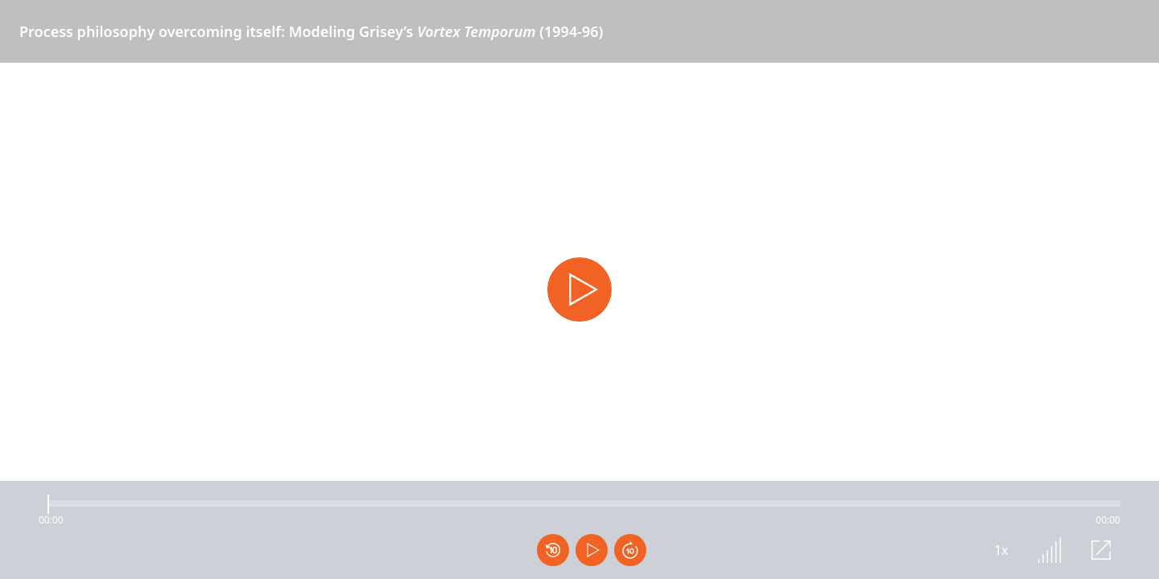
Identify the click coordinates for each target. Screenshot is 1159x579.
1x (1001, 550)
